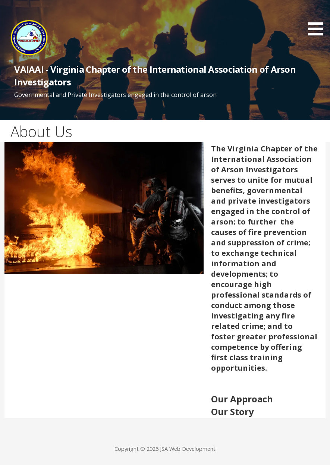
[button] (318, 19)
